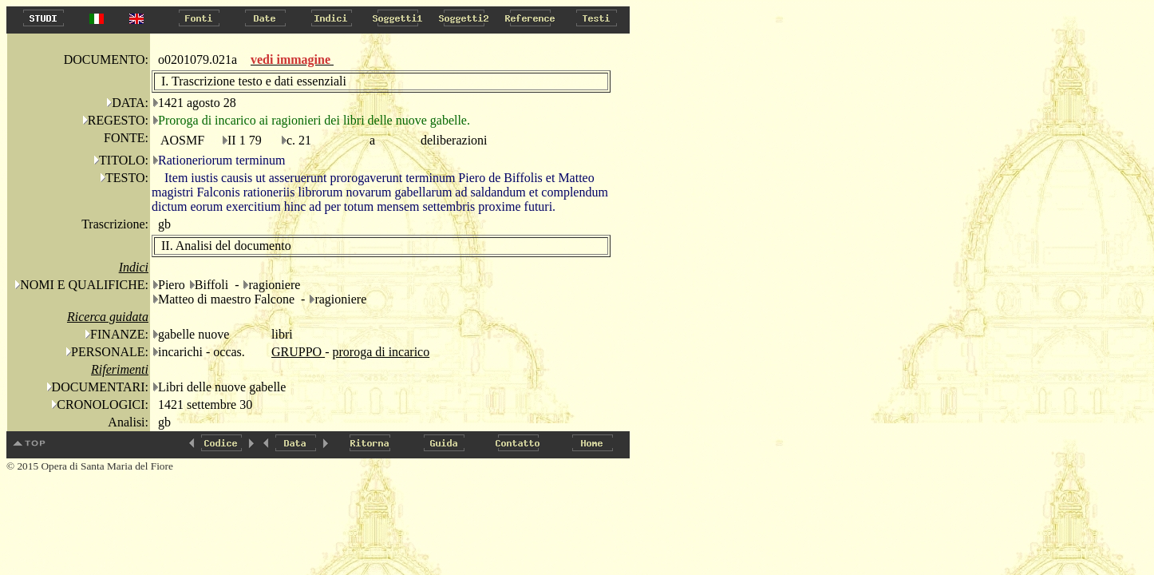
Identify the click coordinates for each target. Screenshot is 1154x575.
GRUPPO (298, 352)
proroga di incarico (380, 352)
